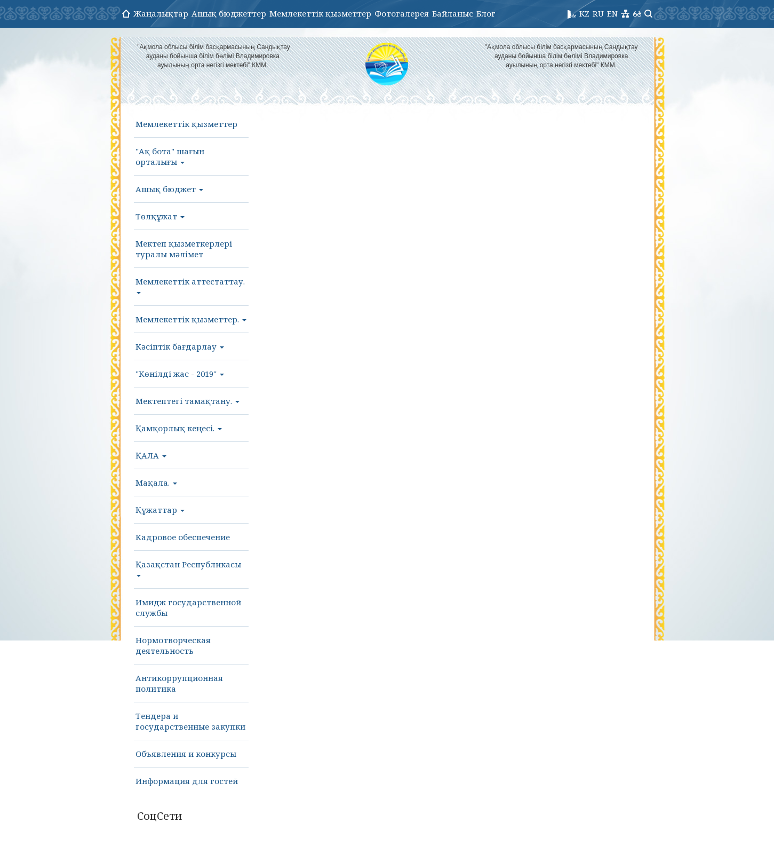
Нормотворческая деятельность (173, 645)
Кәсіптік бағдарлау (179, 346)
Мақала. (156, 482)
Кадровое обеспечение (182, 537)
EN (612, 13)
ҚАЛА (150, 455)
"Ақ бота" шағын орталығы (169, 156)
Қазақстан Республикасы (188, 568)
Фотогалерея (401, 13)
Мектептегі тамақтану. (187, 401)
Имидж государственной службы (188, 607)
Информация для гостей (186, 781)
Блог (486, 13)
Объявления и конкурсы (185, 753)
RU (598, 13)
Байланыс (452, 13)
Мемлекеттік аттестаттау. (190, 285)
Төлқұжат (160, 216)
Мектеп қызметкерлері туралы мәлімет (183, 248)
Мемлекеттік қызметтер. (190, 319)
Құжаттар (160, 509)
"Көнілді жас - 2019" (179, 373)
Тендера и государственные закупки (190, 721)
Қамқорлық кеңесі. (178, 428)
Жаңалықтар (160, 13)
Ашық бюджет (169, 189)
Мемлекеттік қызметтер (320, 13)
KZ (584, 13)
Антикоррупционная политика (179, 683)
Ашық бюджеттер (228, 13)
